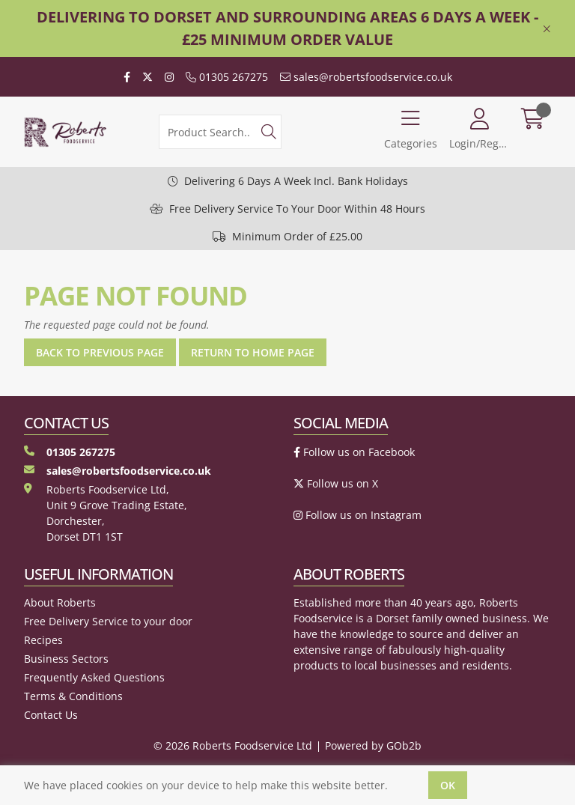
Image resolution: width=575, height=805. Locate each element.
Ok (447, 785)
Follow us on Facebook (354, 452)
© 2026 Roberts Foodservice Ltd (232, 745)
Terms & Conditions (73, 696)
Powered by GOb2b (373, 745)
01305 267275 (227, 77)
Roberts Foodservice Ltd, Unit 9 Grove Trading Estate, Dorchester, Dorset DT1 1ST (105, 513)
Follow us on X (335, 483)
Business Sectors (66, 658)
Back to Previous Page (100, 352)
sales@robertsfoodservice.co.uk (366, 77)
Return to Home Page (252, 352)
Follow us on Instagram (357, 515)
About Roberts (60, 602)
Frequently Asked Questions (94, 677)
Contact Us (51, 715)
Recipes (43, 640)
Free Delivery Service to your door (108, 621)
